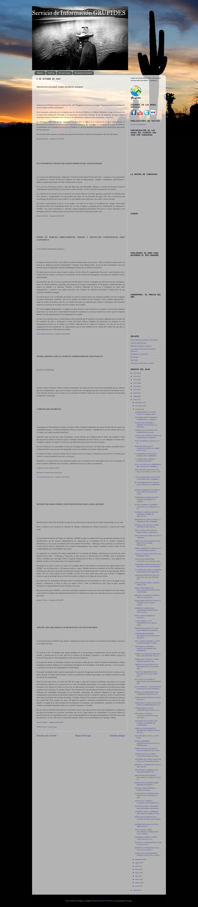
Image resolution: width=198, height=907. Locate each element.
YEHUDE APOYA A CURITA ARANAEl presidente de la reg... (147, 755)
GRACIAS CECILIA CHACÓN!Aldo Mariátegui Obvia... (148, 555)
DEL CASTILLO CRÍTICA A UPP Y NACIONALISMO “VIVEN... (147, 642)
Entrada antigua (117, 735)
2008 (135, 396)
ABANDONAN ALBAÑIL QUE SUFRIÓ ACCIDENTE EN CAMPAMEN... (146, 723)
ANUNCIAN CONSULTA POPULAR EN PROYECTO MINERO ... (148, 436)
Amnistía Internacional (138, 343)
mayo (137, 873)
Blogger (129, 901)
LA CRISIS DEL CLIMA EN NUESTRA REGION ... (145, 460)
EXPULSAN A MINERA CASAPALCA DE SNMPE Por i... (147, 802)
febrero (138, 883)
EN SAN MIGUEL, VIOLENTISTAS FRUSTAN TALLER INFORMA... (148, 688)
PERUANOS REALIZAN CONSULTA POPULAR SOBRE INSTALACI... (147, 448)
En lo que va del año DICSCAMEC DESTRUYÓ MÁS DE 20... (147, 526)
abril (137, 876)
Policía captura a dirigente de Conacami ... (145, 617)
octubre (138, 409)
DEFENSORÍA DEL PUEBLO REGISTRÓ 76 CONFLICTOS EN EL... (148, 777)
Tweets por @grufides (138, 124)
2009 (135, 393)
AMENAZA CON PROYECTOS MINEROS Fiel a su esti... (146, 431)
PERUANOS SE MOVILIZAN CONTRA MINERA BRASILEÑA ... (148, 819)
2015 (135, 373)
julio (137, 866)
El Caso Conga (64, 73)
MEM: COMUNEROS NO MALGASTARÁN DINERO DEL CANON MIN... (147, 590)
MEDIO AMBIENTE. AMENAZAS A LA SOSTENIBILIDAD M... (148, 549)
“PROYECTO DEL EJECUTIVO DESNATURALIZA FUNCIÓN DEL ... (147, 666)
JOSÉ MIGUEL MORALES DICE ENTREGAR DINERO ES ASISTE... (147, 499)
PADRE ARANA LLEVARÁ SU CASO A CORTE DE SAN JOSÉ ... (148, 749)
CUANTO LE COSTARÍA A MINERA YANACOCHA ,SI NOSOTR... (146, 425)
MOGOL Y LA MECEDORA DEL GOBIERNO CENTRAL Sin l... (147, 693)
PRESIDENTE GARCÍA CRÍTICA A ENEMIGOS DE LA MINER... (148, 521)
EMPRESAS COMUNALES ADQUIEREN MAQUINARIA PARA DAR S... (146, 610)
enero (137, 886)
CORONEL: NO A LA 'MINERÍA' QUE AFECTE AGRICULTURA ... (148, 813)
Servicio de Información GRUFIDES (79, 13)
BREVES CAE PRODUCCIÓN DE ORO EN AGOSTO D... (147, 596)
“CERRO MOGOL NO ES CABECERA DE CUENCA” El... (147, 709)
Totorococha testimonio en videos (142, 363)
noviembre (139, 406)
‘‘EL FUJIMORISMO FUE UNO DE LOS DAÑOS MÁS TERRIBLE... (147, 478)
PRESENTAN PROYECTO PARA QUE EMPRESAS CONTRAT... (147, 629)
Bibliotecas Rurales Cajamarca (141, 346)
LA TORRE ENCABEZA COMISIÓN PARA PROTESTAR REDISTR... (148, 571)
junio (137, 869)
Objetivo (40, 73)
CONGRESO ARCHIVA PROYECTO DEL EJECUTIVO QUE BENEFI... (148, 565)
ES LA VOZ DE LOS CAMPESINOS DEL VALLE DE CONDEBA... (148, 465)
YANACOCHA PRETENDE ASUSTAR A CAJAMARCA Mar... (148, 560)
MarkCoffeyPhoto (106, 901)
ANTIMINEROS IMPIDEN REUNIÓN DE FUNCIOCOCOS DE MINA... (147, 636)
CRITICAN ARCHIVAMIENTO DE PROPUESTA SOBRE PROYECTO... (147, 543)
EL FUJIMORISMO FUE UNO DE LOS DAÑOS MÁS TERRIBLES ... (147, 484)
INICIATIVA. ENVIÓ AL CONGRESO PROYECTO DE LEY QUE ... (146, 716)
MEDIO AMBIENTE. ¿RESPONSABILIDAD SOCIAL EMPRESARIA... (147, 743)
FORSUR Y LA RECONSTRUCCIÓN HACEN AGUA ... (148, 843)
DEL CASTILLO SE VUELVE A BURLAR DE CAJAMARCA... (147, 531)
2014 (135, 376)
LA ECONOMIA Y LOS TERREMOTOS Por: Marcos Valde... (146, 623)
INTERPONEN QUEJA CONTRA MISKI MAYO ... (147, 825)
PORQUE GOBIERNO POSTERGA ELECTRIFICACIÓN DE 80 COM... (147, 492)
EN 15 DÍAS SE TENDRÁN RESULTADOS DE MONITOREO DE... (148, 681)
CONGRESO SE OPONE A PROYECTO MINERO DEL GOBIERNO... (146, 648)
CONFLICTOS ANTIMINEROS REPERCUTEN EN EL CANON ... (148, 854)
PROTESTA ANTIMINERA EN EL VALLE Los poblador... (147, 849)
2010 (135, 390)
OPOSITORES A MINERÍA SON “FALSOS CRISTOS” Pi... (146, 771)
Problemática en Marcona (139, 354)
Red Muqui (134, 357)
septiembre (139, 859)
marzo (137, 879)
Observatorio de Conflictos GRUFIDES (144, 340)
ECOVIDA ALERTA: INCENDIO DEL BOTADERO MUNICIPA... (147, 807)
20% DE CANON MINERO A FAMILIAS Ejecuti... (145, 789)
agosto (137, 863)
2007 (135, 400)
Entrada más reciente (46, 735)
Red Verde (134, 360)
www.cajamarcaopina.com (45, 334)
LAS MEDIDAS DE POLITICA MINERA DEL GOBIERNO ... (146, 455)
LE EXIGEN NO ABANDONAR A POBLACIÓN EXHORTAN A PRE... (147, 795)
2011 (135, 386)
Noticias (51, 73)
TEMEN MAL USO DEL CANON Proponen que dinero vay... (147, 660)
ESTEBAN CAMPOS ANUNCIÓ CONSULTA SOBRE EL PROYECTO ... (146, 514)
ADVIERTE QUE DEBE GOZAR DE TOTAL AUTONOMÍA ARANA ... (148, 760)
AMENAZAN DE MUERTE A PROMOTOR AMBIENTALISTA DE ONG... (147, 730)
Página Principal (83, 735)
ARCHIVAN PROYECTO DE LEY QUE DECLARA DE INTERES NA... (147, 577)
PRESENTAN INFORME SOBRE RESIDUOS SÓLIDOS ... (147, 784)
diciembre (138, 402)
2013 (135, 380)
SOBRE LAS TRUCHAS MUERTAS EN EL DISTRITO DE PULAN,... (148, 655)
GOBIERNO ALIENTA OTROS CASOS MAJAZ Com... (146, 838)
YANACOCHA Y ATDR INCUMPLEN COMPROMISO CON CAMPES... (147, 832)
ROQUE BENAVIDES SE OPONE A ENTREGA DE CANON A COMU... (148, 603)
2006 (135, 890)
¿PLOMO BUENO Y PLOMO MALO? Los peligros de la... (145, 413)
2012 (135, 383)
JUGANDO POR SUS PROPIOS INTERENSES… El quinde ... (146, 418)
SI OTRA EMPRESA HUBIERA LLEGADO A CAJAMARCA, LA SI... (147, 507)
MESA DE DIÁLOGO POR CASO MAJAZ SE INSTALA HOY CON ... (147, 472)
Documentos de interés (83, 73)
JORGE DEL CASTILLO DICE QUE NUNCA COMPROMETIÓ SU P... (148, 704)
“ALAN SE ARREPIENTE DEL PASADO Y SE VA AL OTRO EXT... (146, 674)
